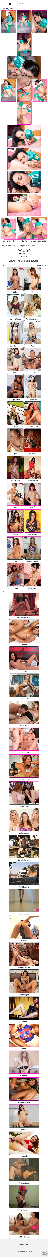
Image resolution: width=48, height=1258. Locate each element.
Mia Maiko (24, 1075)
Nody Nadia (15, 480)
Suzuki (15, 427)
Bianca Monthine (24, 779)
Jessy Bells (24, 1156)
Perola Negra (33, 480)
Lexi (33, 372)
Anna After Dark (24, 1102)
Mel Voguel (32, 453)
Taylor (15, 453)
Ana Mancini (24, 914)
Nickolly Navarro (24, 860)
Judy (13, 241)
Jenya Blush (24, 1021)
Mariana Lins (24, 752)
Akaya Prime (15, 400)
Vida (33, 346)
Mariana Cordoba (24, 618)
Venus (15, 534)
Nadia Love (24, 698)
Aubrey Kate (24, 833)
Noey (32, 507)
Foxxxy (15, 588)
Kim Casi (24, 1129)
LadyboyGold (7, 9)
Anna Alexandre (33, 561)
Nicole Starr (32, 588)
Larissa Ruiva (33, 427)
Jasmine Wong (15, 319)
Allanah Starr (24, 1183)
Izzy (15, 561)
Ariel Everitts (24, 887)
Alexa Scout (24, 806)
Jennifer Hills (15, 346)
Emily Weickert (32, 534)
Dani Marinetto (24, 968)
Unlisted (24, 1210)
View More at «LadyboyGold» (24, 260)
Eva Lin (24, 941)
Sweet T (24, 645)
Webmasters (24, 1244)
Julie (15, 292)
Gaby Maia (33, 400)
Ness (15, 507)
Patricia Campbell (33, 319)
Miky (32, 292)
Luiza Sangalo (24, 995)
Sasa (15, 372)
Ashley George (23, 1237)
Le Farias (24, 672)
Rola (24, 1048)
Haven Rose (24, 725)
